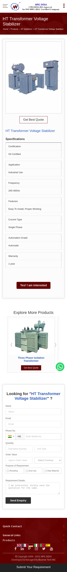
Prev (12, 345)
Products (14, 29)
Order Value (11, 454)
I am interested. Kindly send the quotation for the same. (33, 488)
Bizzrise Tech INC (47, 559)
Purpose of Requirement (17, 465)
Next (55, 345)
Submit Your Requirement (33, 567)
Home (5, 29)
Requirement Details (15, 480)
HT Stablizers (26, 29)
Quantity (10, 443)
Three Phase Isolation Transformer (31, 359)
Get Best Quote (33, 119)
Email (8, 418)
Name (8, 406)
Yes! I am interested (33, 285)
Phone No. (11, 430)
